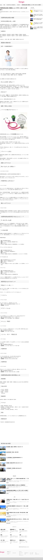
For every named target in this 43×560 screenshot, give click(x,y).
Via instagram (4, 185)
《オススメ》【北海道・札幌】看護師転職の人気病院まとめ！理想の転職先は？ (38, 28)
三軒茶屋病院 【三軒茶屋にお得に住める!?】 (14, 468)
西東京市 (18, 4)
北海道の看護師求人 (8, 516)
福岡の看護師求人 (8, 523)
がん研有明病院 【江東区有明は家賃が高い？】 (14, 457)
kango (1, 4)
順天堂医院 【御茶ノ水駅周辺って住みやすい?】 (14, 446)
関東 (4, 4)
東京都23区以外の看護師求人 (11, 4)
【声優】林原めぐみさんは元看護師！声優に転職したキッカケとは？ (38, 23)
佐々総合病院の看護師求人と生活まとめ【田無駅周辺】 (16, 485)
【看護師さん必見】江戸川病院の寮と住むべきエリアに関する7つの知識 (38, 15)
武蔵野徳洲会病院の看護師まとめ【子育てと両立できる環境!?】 (17, 490)
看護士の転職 (8, 503)
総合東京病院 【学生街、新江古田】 (12, 452)
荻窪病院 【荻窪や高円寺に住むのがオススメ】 (14, 462)
